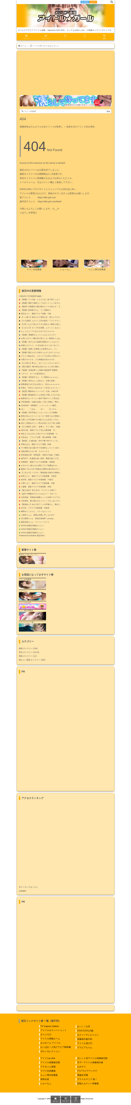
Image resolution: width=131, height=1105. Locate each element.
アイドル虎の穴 (84, 1043)
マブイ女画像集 (48, 1071)
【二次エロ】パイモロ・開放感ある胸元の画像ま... (41, 473)
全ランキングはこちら (28, 887)
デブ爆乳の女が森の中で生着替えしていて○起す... (41, 448)
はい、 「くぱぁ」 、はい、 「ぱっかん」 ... (41, 409)
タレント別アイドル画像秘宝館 (92, 1058)
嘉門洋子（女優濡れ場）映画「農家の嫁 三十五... (40, 458)
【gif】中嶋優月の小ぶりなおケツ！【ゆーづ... (39, 494)
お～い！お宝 (83, 1026)
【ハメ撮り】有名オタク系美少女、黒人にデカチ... (41, 317)
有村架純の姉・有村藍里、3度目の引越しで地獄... (41, 455)
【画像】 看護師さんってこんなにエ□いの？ (38, 335)
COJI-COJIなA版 (85, 1030)
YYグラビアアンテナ (87, 1071)
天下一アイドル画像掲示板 (90, 1062)
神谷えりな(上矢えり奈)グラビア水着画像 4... (39, 434)
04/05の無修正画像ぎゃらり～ (33, 526)
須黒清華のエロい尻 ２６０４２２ (35, 451)
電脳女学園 (82, 1075)
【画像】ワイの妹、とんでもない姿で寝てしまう (40, 299)
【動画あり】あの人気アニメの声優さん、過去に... (41, 504)
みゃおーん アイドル (50, 1043)
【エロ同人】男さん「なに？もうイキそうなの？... (41, 363)
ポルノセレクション (50, 1051)
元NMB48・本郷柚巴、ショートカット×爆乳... (39, 405)
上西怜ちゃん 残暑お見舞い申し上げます (38, 515)
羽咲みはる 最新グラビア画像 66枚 (36, 444)
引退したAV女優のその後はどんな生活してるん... (40, 420)
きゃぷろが (45, 1034)
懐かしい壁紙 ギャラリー (32, 660)
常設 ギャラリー (26, 652)
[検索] (112, 2)
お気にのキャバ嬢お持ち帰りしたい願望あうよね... (41, 338)
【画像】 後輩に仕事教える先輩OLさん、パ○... (39, 349)
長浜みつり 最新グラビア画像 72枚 (36, 314)
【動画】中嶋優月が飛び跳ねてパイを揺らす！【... (41, 307)
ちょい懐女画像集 (49, 1075)
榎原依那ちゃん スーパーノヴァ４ (35, 522)
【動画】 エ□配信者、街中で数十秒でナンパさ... (40, 441)
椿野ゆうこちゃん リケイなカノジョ (36, 511)
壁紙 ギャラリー (28, 656)
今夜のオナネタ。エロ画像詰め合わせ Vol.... (38, 360)
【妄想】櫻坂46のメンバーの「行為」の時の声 (39, 391)
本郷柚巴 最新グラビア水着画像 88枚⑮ (38, 462)
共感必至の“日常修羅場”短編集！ (31, 296)
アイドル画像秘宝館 (50, 1062)
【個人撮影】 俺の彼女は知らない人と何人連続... (40, 367)
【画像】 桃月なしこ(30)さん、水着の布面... (38, 381)
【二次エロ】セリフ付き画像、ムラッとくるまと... (41, 328)
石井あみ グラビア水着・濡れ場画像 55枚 (38, 437)
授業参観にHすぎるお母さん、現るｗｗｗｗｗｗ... (41, 384)
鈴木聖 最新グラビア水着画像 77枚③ (37, 480)
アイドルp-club (47, 1058)
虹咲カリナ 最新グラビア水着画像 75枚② (38, 476)
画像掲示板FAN (84, 1039)
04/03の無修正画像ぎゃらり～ (33, 533)
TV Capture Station (49, 1026)
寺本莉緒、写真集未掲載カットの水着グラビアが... (41, 497)
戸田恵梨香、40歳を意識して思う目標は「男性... (40, 402)
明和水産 (44, 1079)
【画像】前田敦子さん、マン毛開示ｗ (36, 310)
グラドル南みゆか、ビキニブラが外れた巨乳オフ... (41, 356)
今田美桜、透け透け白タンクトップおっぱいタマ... (41, 501)
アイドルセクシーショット (53, 1030)
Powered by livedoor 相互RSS (32, 535)
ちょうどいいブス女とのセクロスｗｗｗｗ (38, 331)
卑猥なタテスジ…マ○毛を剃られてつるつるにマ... (41, 345)
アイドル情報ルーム (50, 1038)
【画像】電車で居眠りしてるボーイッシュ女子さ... (41, 303)
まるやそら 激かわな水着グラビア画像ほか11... (40, 465)
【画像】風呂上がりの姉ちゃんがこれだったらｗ (40, 352)
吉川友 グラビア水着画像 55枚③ (35, 508)
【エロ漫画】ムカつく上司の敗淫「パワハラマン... (41, 321)
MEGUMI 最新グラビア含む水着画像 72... (38, 430)
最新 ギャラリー (28, 648)
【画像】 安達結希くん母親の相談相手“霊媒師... (40, 370)
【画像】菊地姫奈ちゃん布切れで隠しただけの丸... (41, 395)
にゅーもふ (45, 1083)
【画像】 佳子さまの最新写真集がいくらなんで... (40, 342)
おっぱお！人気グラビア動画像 (55, 1047)
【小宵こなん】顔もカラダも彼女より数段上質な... (41, 324)
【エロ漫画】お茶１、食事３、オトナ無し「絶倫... (41, 427)
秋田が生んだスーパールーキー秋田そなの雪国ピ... (41, 416)
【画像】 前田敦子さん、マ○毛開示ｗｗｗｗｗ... (40, 377)
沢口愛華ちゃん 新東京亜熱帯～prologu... (38, 518)
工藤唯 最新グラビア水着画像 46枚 (36, 487)
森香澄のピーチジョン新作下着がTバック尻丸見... (41, 398)
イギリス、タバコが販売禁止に (33, 374)
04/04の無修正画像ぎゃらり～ (33, 529)
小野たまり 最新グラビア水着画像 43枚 (38, 483)
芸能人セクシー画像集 (88, 1083)
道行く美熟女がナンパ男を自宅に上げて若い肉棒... (41, 423)
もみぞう (81, 1066)
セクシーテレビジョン (88, 1035)
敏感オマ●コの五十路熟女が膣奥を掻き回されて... (41, 469)
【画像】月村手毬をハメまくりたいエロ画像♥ (39, 412)
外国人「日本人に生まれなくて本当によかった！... (41, 388)
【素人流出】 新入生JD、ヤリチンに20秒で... (39, 490)
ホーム (23, 46)
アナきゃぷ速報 (48, 1066)
